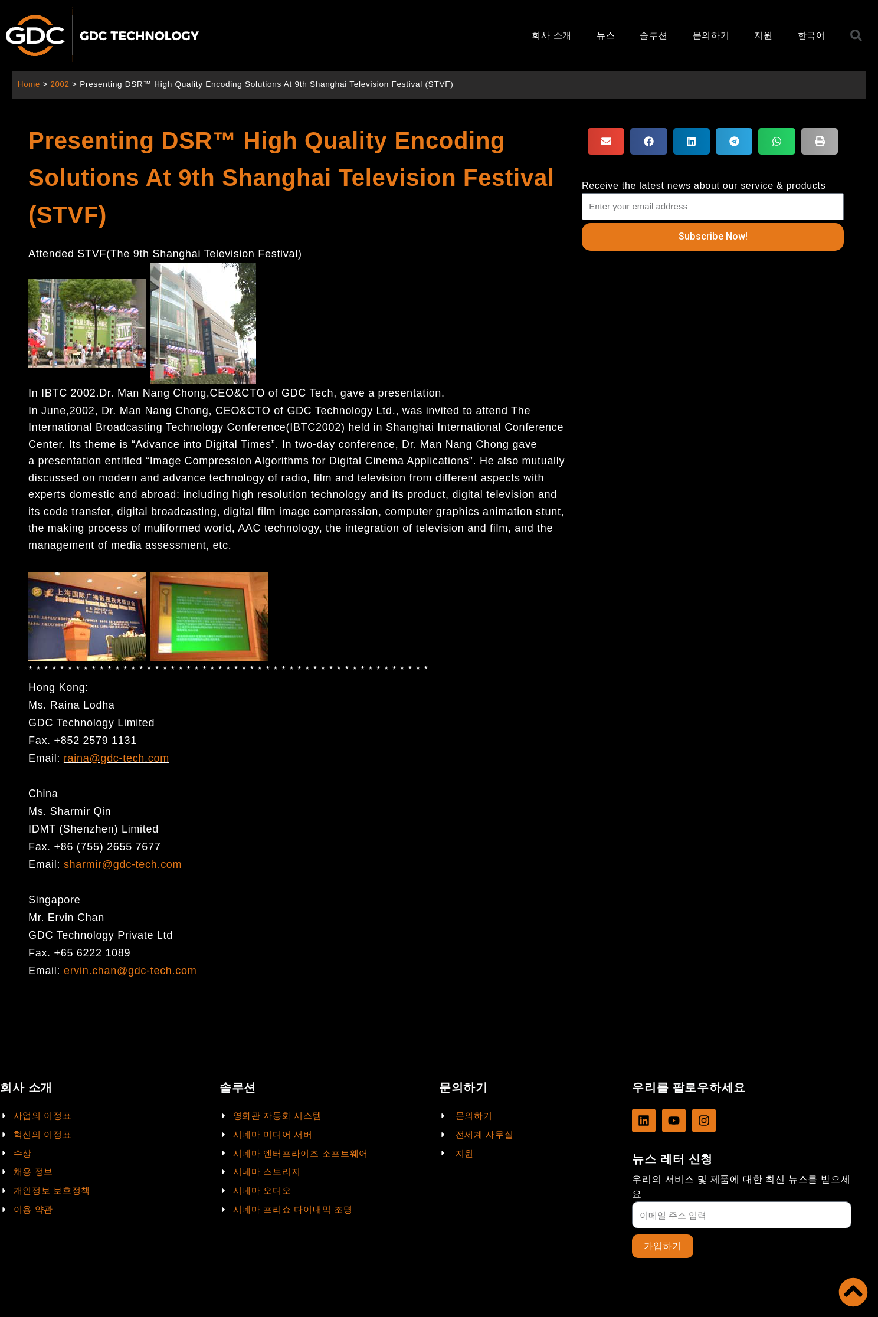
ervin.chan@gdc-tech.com (130, 971)
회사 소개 (552, 35)
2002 (61, 84)
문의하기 (711, 35)
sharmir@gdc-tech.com (123, 864)
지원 (763, 35)
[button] (606, 141)
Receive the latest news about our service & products (704, 186)
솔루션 (653, 35)
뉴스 (606, 35)
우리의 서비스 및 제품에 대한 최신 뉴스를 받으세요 (741, 1186)
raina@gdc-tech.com (116, 758)
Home (29, 84)
